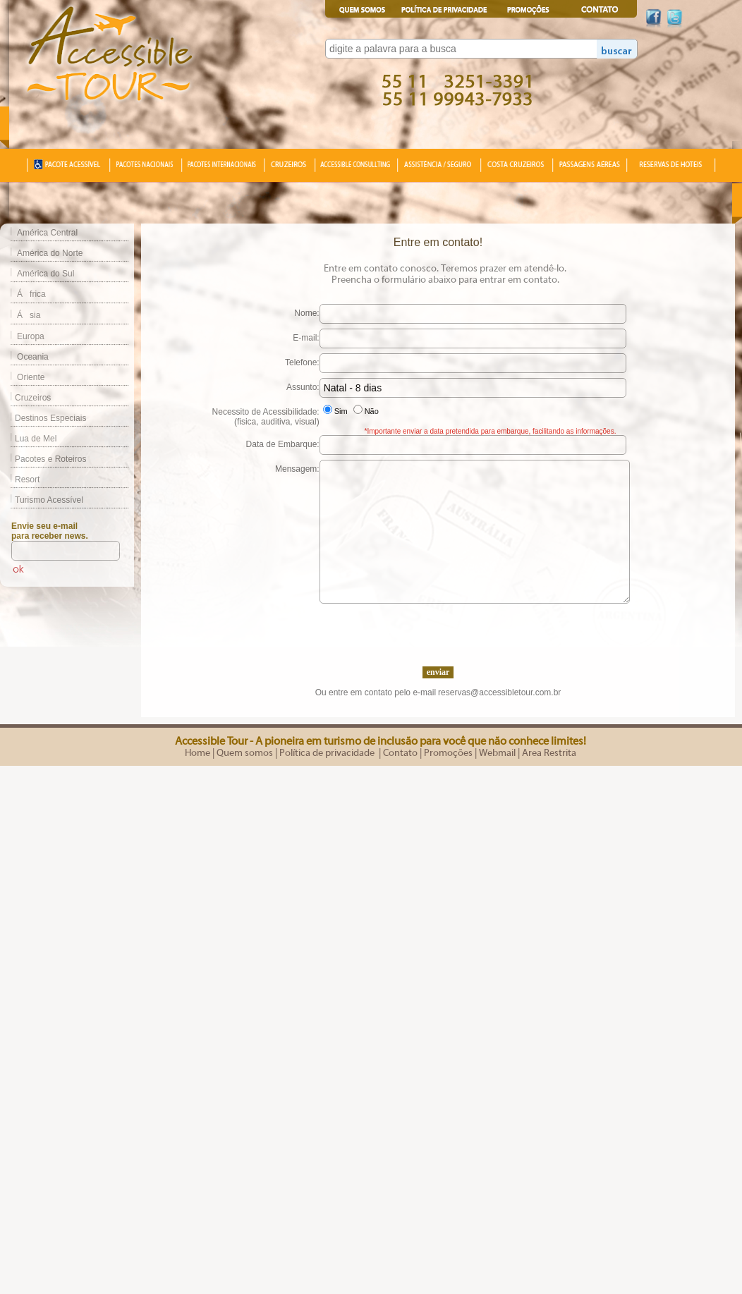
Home (197, 753)
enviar (438, 672)
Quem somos (245, 753)
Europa (30, 336)
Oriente (30, 377)
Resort (19, 479)
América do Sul (45, 274)
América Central (47, 233)
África (31, 294)
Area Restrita (549, 753)
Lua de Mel (28, 439)
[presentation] (438, 631)
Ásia (28, 315)
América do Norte (50, 253)
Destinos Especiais (43, 418)
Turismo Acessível (41, 500)
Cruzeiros (25, 398)
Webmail (497, 753)
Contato (400, 753)
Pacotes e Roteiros (43, 459)
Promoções (448, 753)
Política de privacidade (328, 753)
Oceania (33, 357)
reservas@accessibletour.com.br (499, 692)
